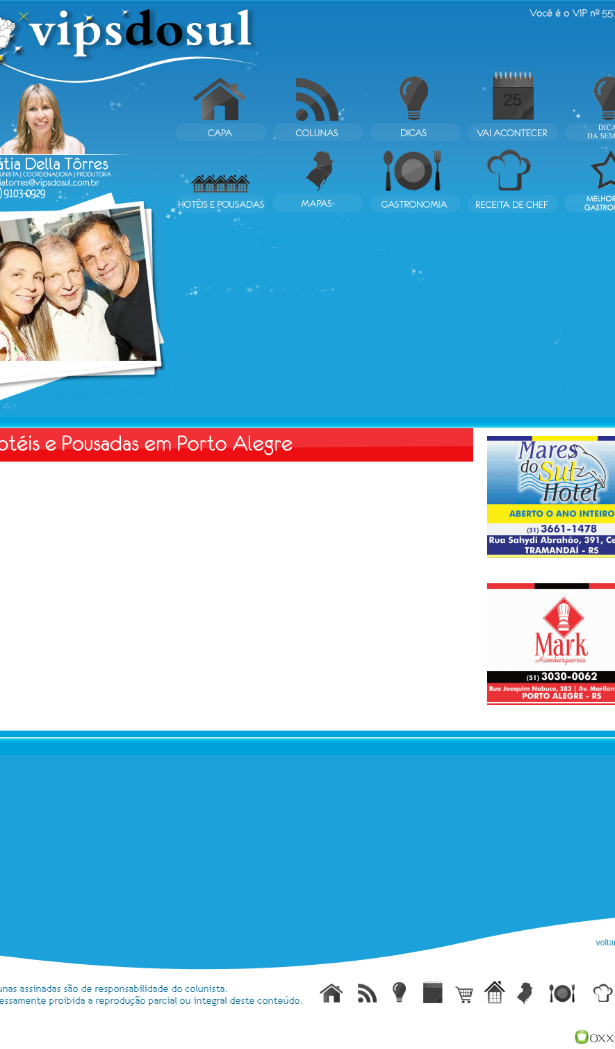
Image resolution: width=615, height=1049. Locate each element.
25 (512, 99)
